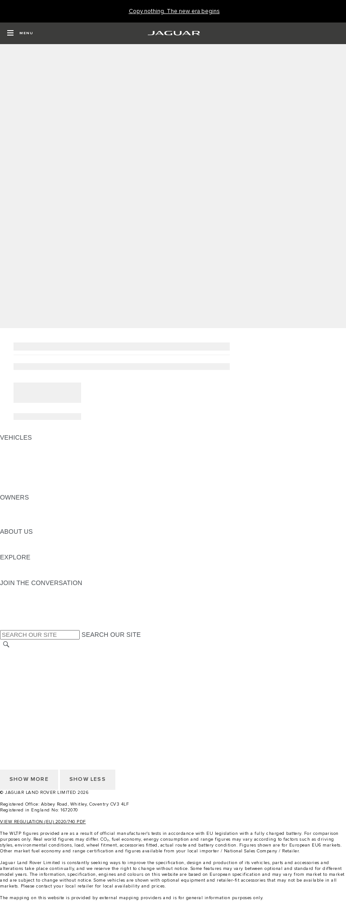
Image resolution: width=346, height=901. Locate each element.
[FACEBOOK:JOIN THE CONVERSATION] (21, 617)
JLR (6, 540)
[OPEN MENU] (20, 33)
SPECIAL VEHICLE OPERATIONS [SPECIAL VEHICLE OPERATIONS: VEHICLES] (50, 463)
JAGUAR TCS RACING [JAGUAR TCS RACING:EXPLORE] (34, 565)
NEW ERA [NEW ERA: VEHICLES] (15, 488)
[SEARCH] (6, 645)
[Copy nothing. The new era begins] (174, 11)
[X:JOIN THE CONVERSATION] (6, 625)
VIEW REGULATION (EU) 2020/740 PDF (43, 822)
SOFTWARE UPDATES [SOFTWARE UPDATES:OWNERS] (34, 523)
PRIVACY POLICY (26, 688)
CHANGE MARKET (28, 654)
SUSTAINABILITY (26, 548)
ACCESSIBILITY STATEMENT (44, 705)
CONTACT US (20, 679)
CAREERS (15, 662)
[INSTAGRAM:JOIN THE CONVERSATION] (22, 591)
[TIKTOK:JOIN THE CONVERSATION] (15, 600)
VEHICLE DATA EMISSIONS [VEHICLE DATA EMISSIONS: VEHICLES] (41, 480)
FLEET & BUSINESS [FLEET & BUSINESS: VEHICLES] (30, 471)
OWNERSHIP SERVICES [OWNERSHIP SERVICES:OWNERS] (37, 505)
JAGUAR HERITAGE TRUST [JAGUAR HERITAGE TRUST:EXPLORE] (42, 574)
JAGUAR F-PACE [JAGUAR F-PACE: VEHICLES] (25, 446)
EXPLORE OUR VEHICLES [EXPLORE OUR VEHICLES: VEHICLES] (40, 454)
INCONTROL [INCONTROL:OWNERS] (19, 514)
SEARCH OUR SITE (111, 634)
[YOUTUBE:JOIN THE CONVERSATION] (19, 608)
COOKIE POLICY (25, 696)
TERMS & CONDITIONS (35, 671)
